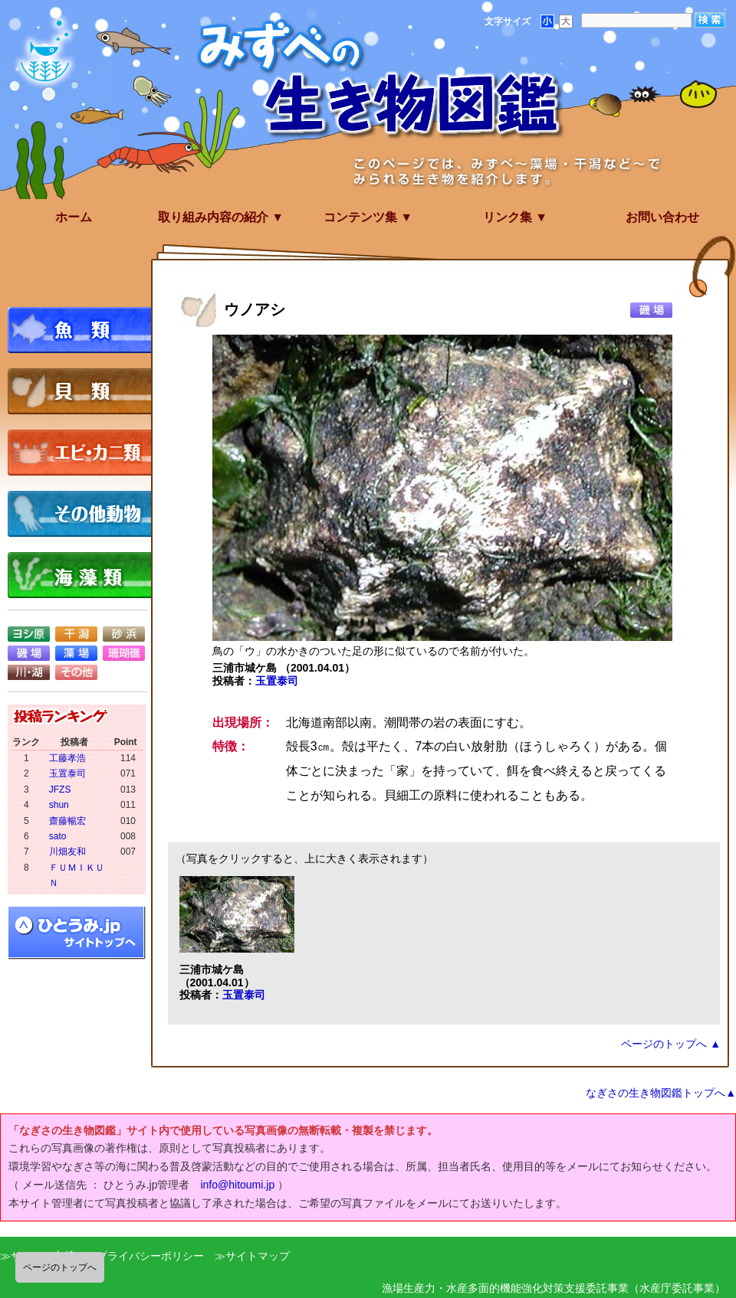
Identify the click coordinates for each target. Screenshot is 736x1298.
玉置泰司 (276, 681)
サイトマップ (257, 1256)
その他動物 (84, 514)
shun (59, 804)
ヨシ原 (29, 634)
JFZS (60, 789)
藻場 (76, 653)
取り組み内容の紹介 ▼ (221, 217)
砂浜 (124, 634)
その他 (76, 672)
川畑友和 (67, 851)
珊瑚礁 (124, 653)
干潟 (76, 634)
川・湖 (29, 672)
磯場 (29, 653)
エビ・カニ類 (84, 453)
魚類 (84, 330)
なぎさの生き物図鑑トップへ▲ (661, 1093)
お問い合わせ (662, 217)
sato (58, 836)
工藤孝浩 (67, 758)
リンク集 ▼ (515, 217)
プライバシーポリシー (150, 1256)
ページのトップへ (60, 1267)
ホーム (73, 217)
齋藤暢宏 (67, 821)
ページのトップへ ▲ (671, 1044)
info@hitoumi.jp (237, 1185)
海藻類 (84, 575)
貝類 (84, 391)
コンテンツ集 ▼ (368, 217)
